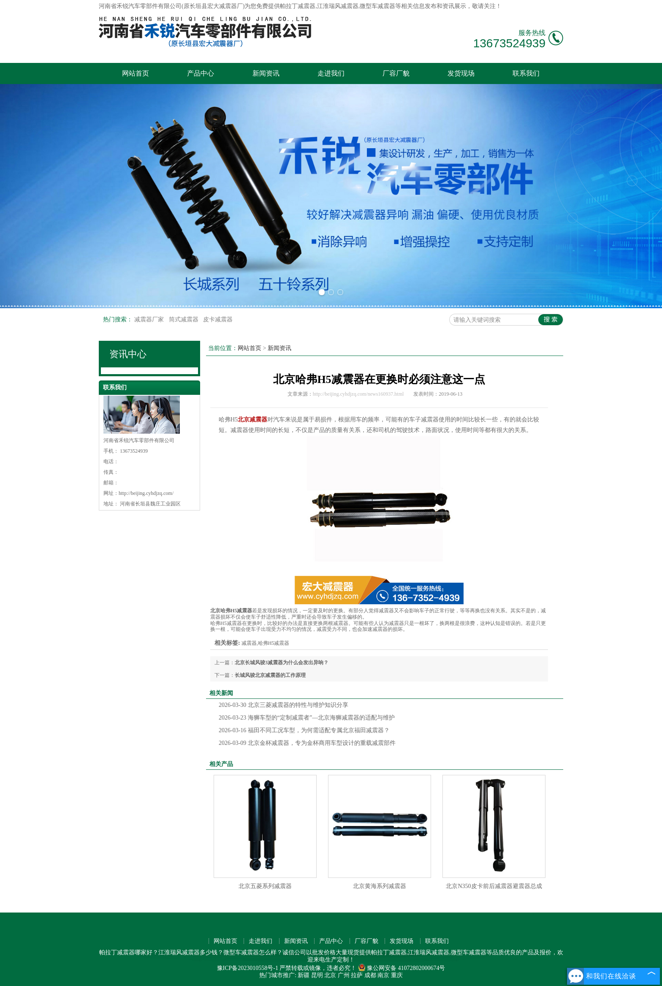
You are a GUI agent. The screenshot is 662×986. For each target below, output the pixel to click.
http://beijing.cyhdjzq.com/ (146, 493)
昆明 (317, 975)
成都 (370, 975)
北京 (330, 975)
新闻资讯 (265, 73)
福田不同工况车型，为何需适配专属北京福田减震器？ (304, 730)
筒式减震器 (184, 319)
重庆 (397, 975)
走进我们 (331, 73)
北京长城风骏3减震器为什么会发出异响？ (281, 662)
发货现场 (461, 73)
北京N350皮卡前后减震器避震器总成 (494, 886)
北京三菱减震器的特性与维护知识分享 (283, 705)
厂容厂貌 (396, 73)
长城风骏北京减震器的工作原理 (270, 675)
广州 (344, 975)
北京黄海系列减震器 (379, 886)
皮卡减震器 (218, 319)
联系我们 (526, 73)
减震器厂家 (150, 319)
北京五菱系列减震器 (265, 886)
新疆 (303, 975)
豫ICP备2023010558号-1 (247, 968)
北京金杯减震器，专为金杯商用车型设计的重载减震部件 (307, 743)
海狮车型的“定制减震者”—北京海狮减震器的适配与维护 (307, 717)
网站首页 (135, 73)
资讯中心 (128, 354)
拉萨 (357, 975)
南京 (383, 975)
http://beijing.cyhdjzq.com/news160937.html (358, 394)
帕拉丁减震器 (297, 6)
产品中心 (200, 73)
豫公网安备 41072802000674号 (401, 968)
